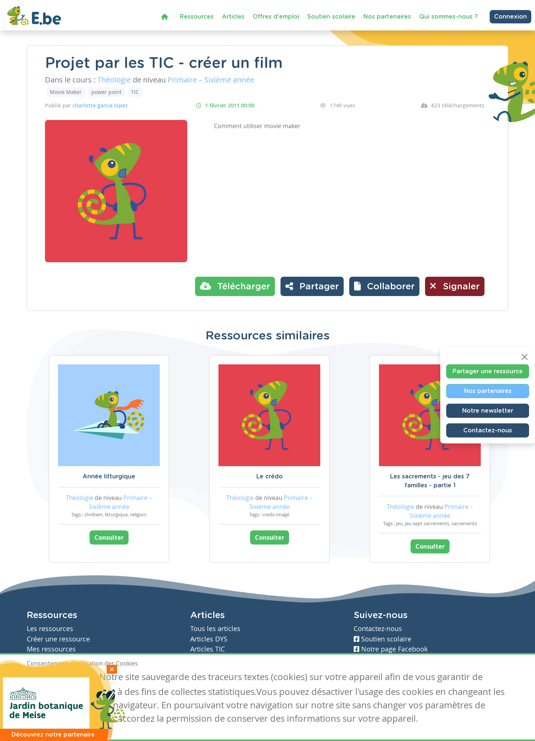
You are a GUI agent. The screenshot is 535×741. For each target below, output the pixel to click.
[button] (384, 286)
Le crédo (269, 477)
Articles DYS (208, 639)
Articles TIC (207, 649)
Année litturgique (108, 477)
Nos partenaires (387, 17)
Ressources (197, 17)
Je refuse (80, 678)
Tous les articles (215, 628)
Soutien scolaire (331, 17)
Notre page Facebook (391, 649)
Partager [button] (312, 286)
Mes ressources (51, 649)
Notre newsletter (487, 410)
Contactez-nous (487, 430)
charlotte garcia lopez (100, 105)
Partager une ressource (488, 371)
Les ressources (50, 628)
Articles (233, 17)
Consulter (109, 537)
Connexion (510, 17)
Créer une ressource (58, 639)
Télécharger (235, 286)
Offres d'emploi (276, 17)
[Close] (524, 356)
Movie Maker (66, 91)
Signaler (455, 286)
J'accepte (44, 678)
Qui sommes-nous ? (448, 17)
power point (106, 91)
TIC (135, 91)
